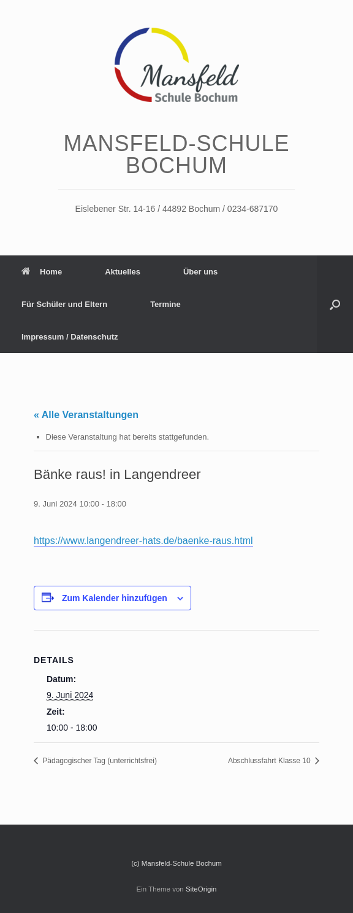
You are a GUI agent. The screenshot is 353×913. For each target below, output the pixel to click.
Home (41, 271)
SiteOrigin (201, 889)
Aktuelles (122, 271)
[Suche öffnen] (335, 304)
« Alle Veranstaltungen (86, 415)
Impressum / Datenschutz (69, 336)
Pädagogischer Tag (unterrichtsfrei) (98, 760)
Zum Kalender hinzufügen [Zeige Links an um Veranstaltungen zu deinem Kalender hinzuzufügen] (114, 598)
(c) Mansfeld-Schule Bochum (176, 863)
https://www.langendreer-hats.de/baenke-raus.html (143, 540)
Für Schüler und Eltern (64, 304)
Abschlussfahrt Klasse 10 (270, 760)
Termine (165, 304)
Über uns (200, 271)
